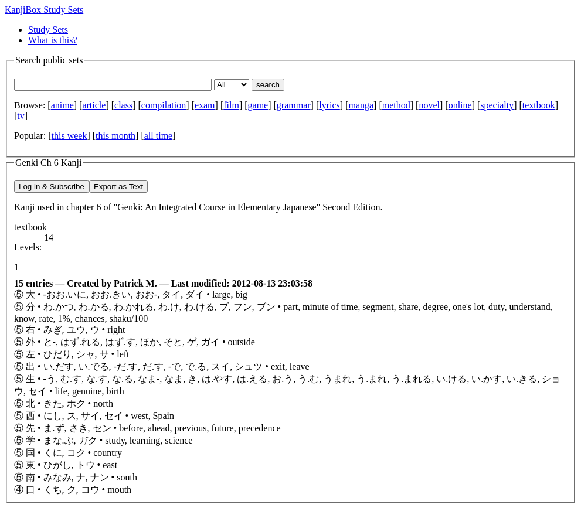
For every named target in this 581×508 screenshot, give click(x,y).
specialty (497, 105)
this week (69, 136)
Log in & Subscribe (51, 186)
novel (429, 105)
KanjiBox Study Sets (44, 10)
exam (205, 105)
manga (360, 105)
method (396, 105)
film (231, 105)
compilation (163, 105)
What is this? (52, 40)
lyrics (329, 105)
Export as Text (118, 186)
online (460, 105)
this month (115, 136)
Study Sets (48, 30)
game (258, 105)
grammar (294, 105)
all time (158, 136)
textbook (538, 105)
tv (20, 116)
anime (62, 105)
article (94, 105)
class (123, 105)
